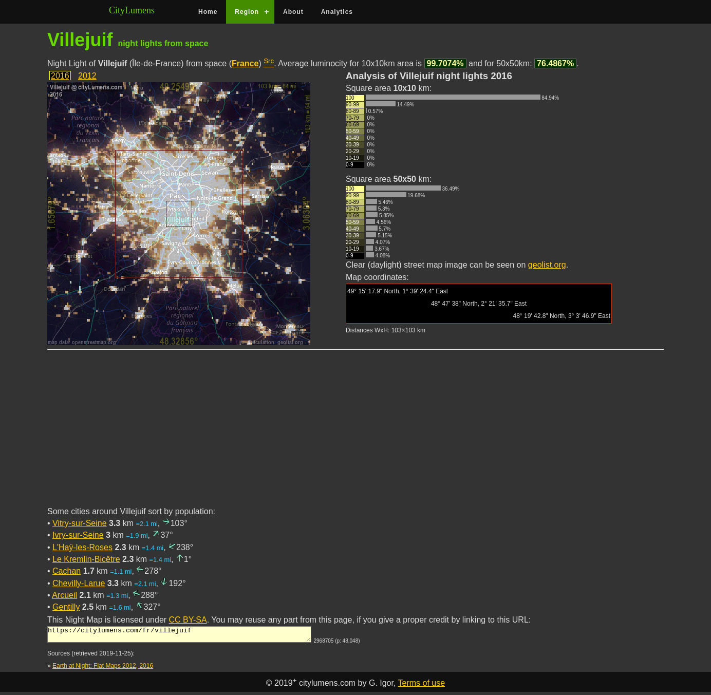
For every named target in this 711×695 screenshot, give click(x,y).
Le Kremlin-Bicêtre (86, 559)
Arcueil (64, 595)
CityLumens (132, 10)
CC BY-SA (188, 619)
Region (247, 11)
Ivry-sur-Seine (78, 535)
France (245, 63)
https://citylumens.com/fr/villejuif (179, 636)
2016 (60, 75)
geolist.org (547, 264)
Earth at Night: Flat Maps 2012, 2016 (102, 668)
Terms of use (421, 686)
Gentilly (66, 607)
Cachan (66, 571)
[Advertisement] (355, 434)
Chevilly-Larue (78, 583)
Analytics (337, 11)
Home (207, 11)
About (293, 11)
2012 (87, 75)
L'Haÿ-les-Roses (82, 547)
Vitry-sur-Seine (79, 523)
